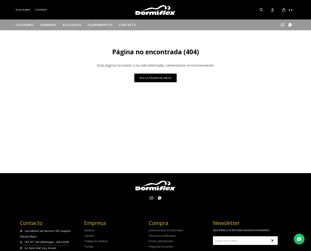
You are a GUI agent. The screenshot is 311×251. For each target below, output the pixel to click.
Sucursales (23, 9)
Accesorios (72, 25)
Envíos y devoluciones (161, 241)
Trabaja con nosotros (96, 241)
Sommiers (48, 25)
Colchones (25, 25)
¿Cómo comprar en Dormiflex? (166, 230)
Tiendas (88, 246)
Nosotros (89, 230)
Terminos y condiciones (162, 236)
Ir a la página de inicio (155, 78)
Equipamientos (100, 25)
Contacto (127, 25)
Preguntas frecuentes (161, 246)
